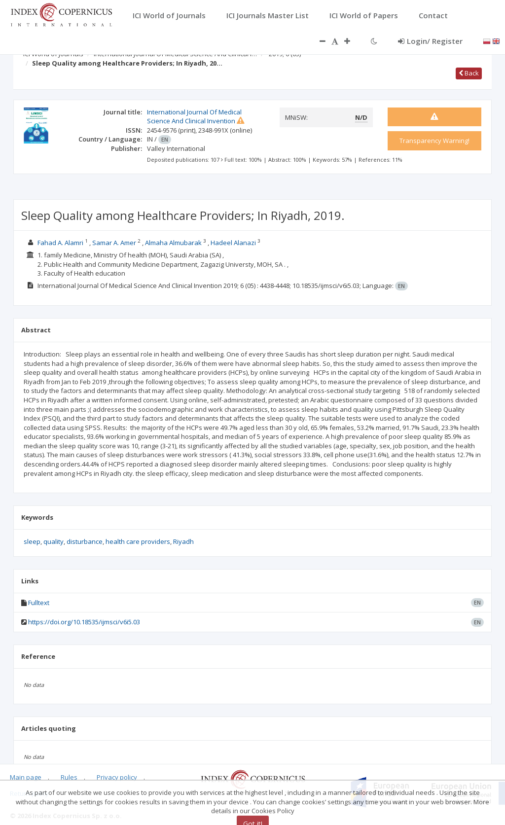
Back (469, 73)
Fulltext (38, 602)
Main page (25, 777)
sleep (32, 541)
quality (53, 541)
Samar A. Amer (114, 242)
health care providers (138, 541)
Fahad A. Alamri (60, 242)
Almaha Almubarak (174, 242)
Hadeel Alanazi (233, 242)
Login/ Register (430, 41)
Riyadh (183, 541)
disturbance (85, 541)
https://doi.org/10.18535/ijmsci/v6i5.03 (84, 621)
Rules (69, 777)
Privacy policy (117, 777)
